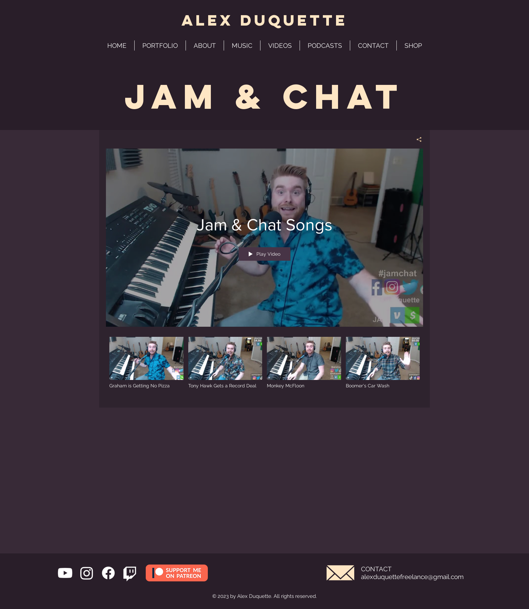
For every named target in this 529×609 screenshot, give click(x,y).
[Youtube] (65, 573)
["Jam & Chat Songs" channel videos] (264, 367)
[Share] (416, 139)
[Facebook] (108, 573)
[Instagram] (86, 573)
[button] (325, 45)
